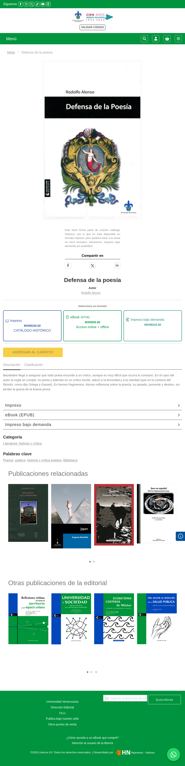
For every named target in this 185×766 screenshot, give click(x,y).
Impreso (13, 405)
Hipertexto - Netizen (134, 752)
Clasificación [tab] (33, 364)
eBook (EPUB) (19, 415)
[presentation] (89, 554)
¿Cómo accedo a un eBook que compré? (92, 737)
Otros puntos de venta (62, 724)
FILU (62, 713)
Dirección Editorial (62, 707)
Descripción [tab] (11, 364)
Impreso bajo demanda (28, 424)
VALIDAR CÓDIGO (92, 27)
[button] (90, 562)
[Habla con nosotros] (173, 754)
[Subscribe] (164, 699)
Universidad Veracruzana (62, 701)
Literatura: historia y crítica (22, 443)
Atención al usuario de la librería (92, 743)
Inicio (11, 52)
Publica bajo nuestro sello (62, 718)
